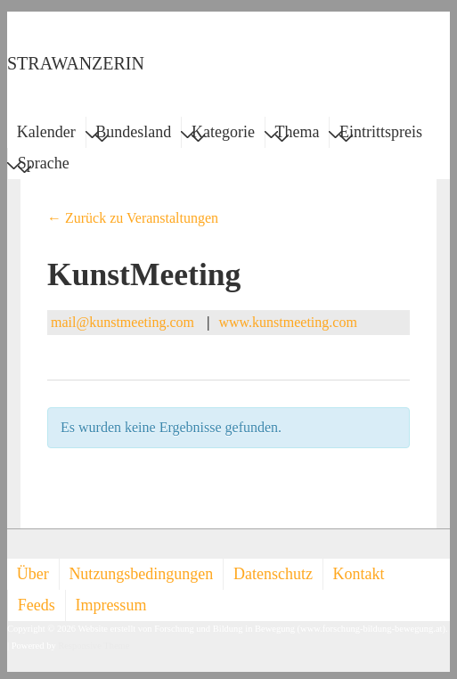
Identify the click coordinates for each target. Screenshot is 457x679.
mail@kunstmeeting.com (122, 322)
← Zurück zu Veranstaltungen (132, 217)
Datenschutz (273, 574)
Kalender (46, 132)
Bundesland (133, 134)
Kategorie (223, 134)
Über (33, 574)
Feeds (36, 605)
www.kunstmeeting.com (287, 322)
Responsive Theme (93, 645)
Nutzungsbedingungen (141, 574)
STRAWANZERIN (75, 63)
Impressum (110, 605)
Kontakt (359, 574)
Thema (297, 134)
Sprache (43, 165)
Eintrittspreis (380, 134)
